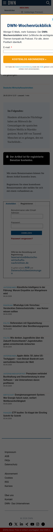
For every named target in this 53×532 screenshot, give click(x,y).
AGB (41, 67)
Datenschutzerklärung (23, 67)
